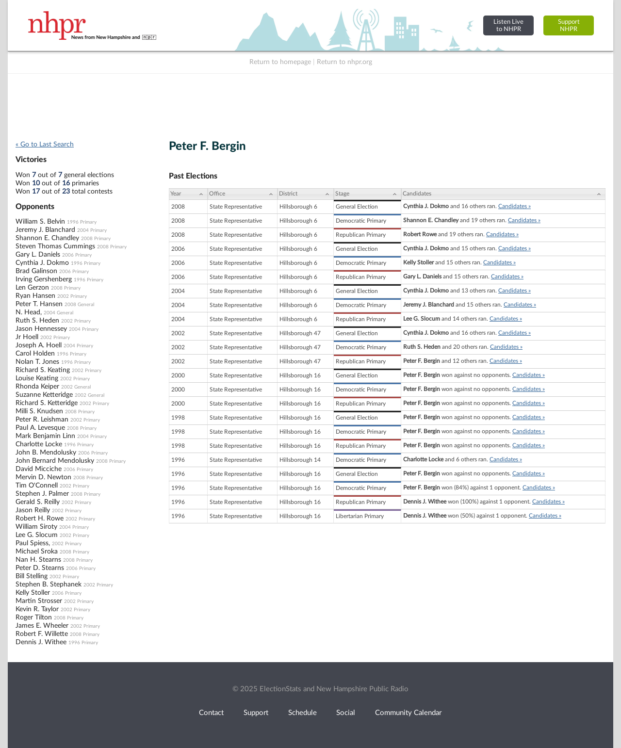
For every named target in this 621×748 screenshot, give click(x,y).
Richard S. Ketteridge (47, 403)
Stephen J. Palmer (42, 493)
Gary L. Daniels (38, 254)
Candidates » (514, 206)
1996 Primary (82, 222)
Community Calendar (408, 712)
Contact (211, 712)
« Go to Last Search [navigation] (45, 144)
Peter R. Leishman (42, 419)
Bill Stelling (32, 576)
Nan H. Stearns (38, 559)
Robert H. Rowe (40, 518)
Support (256, 712)
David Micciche (39, 469)
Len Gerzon (32, 287)
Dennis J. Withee (41, 642)
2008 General (79, 304)
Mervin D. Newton (43, 477)
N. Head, (29, 312)
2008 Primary (96, 238)
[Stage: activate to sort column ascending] (367, 194)
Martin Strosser (39, 601)
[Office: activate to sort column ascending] (243, 194)
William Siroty (36, 526)
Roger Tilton (34, 617)
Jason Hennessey (41, 328)
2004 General (58, 312)
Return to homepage (280, 62)
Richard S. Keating (43, 370)
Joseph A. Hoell (39, 345)
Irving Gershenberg (44, 279)
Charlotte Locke (39, 444)
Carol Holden (35, 353)
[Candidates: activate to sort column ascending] (503, 194)
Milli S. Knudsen (39, 411)
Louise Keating (37, 378)
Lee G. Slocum (37, 535)
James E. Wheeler (42, 625)
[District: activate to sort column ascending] (306, 194)
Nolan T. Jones (37, 361)
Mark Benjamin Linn (45, 436)
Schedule (302, 712)
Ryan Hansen (35, 296)
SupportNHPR (569, 25)
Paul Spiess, (33, 543)
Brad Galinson (36, 271)
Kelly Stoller (33, 592)
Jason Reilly (33, 510)
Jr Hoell (27, 337)
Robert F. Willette (42, 634)
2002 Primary (72, 296)
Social (345, 712)
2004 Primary (92, 230)
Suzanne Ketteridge (44, 394)
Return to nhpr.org (344, 62)
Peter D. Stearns (40, 568)
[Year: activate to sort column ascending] (188, 194)
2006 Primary (77, 255)
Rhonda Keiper (37, 386)
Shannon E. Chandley (47, 238)
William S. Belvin (40, 221)
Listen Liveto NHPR (508, 25)
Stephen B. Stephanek (49, 584)
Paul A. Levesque (40, 427)
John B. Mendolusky (46, 452)
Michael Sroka (37, 551)
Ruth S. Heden (37, 320)
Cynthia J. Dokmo (42, 263)
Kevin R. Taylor (37, 609)
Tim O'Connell (37, 485)
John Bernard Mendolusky (55, 460)
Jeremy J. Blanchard (45, 230)
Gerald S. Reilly (38, 502)
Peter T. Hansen (39, 304)
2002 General (76, 387)
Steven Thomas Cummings (55, 246)
